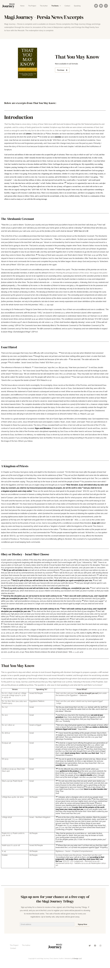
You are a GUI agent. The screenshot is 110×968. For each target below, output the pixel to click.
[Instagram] (106, 6)
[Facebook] (101, 6)
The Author (42, 6)
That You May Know (23, 665)
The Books (52, 6)
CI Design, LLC (77, 958)
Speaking (73, 6)
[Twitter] (96, 6)
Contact (64, 6)
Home (22, 6)
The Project (31, 6)
